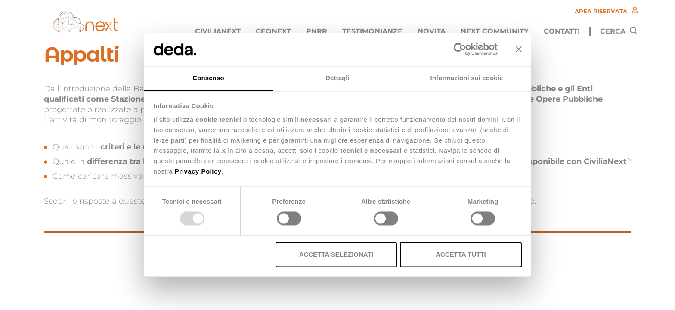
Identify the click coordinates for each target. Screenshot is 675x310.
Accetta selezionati (336, 254)
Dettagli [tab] (337, 77)
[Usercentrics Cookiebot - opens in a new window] (460, 49)
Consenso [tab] (208, 77)
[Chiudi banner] (519, 49)
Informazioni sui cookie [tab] (466, 77)
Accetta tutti (461, 254)
